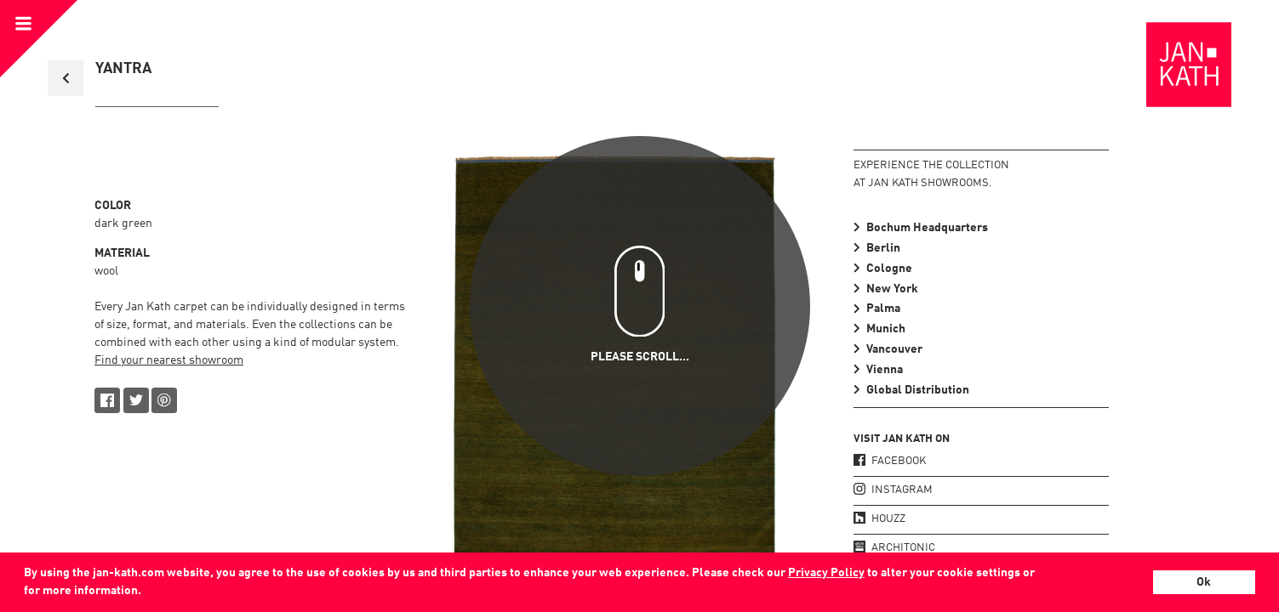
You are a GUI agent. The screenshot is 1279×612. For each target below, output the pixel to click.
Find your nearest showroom (168, 360)
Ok (1203, 582)
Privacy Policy (826, 573)
